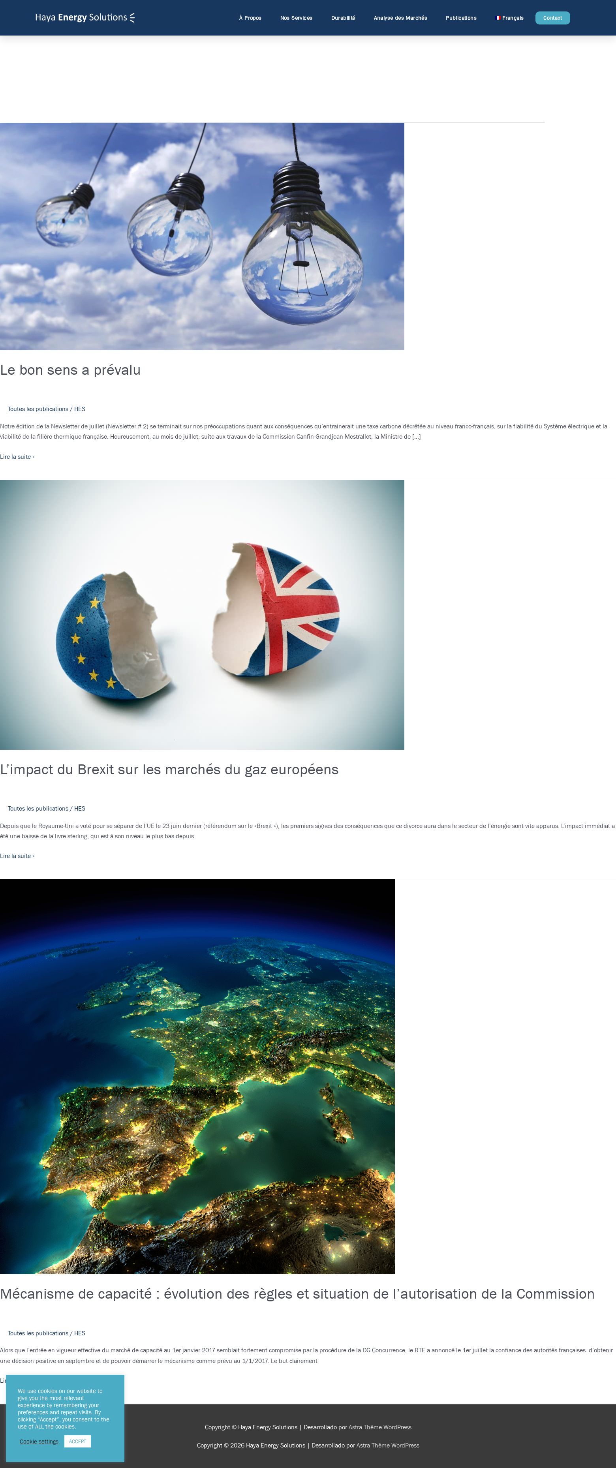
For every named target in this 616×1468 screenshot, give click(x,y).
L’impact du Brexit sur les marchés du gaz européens (169, 768)
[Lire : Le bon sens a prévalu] (202, 236)
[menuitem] (509, 17)
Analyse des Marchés (403, 18)
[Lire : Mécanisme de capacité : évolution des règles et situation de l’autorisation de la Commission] (197, 1076)
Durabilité (345, 18)
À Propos (252, 18)
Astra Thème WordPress (380, 1427)
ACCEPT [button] (77, 1441)
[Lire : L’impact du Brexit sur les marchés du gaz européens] (202, 614)
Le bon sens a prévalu (70, 369)
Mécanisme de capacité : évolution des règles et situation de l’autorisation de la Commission (297, 1293)
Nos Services (298, 18)
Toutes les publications (38, 409)
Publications (463, 18)
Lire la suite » (17, 456)
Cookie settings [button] (39, 1441)
